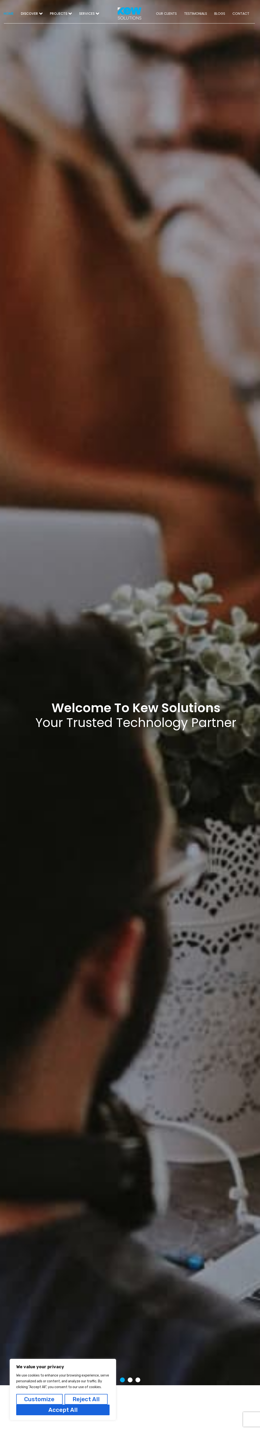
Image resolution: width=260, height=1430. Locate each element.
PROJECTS (61, 13)
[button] (122, 1379)
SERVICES (89, 13)
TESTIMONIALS (195, 13)
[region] (63, 1389)
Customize (39, 1399)
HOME (9, 13)
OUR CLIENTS (166, 13)
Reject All (86, 1399)
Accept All (63, 1410)
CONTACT (240, 13)
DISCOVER (32, 13)
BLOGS (219, 13)
